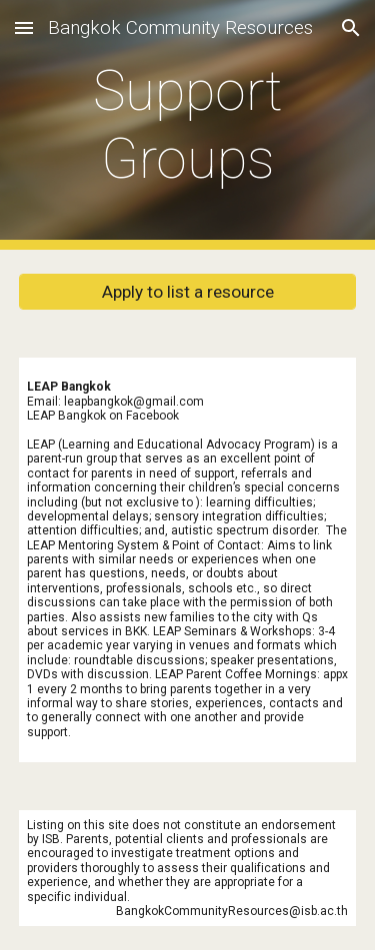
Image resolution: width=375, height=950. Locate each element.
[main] (188, 125)
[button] (24, 27)
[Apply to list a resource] (188, 292)
